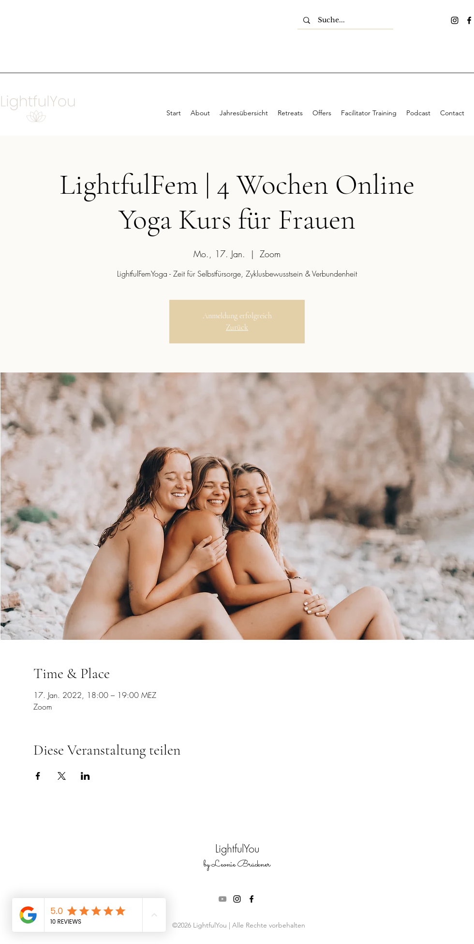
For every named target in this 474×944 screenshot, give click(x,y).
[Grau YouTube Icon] (222, 899)
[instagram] (454, 20)
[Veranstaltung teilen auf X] (61, 776)
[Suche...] (345, 20)
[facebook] (469, 20)
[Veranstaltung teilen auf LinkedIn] (85, 776)
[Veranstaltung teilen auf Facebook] (38, 776)
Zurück (237, 327)
